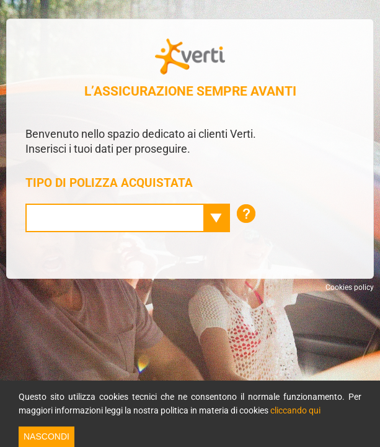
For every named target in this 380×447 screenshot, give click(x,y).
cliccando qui (295, 410)
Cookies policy (349, 287)
